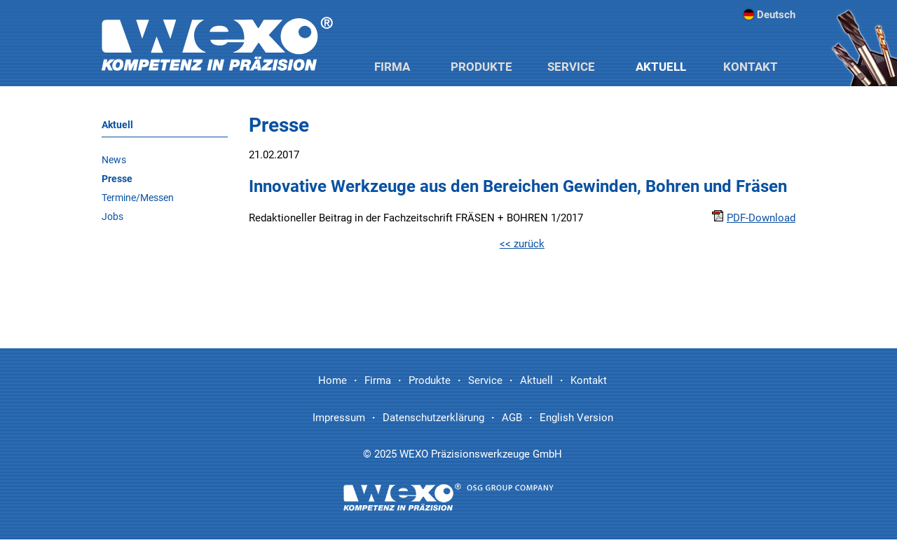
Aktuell (661, 67)
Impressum (339, 417)
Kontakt (750, 67)
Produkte (481, 67)
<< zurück (522, 244)
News (114, 159)
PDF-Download (753, 218)
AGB (512, 417)
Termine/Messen (138, 197)
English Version (576, 417)
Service (571, 67)
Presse (117, 178)
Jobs (112, 216)
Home (332, 380)
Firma (392, 67)
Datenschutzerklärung (433, 417)
